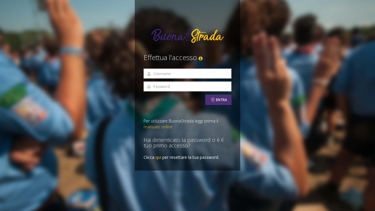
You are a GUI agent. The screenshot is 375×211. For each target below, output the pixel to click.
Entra (219, 99)
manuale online (158, 127)
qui (158, 157)
